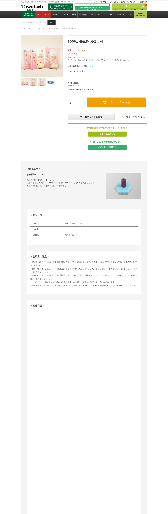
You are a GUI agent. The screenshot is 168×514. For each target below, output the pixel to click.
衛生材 (74, 15)
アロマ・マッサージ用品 (124, 15)
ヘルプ (95, 2)
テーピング (64, 15)
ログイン (116, 9)
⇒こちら (92, 61)
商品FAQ (103, 2)
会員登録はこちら (107, 134)
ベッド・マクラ (109, 15)
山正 (77, 86)
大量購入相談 (143, 2)
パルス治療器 (83, 15)
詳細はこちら (26, 434)
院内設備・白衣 (96, 15)
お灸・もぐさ (42, 28)
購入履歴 (133, 9)
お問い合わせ (113, 2)
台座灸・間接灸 (53, 28)
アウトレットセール (43, 15)
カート (142, 9)
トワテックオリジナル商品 (28, 15)
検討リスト (125, 9)
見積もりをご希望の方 (128, 2)
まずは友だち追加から (107, 147)
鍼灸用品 (55, 15)
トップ (23, 28)
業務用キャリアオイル (140, 15)
